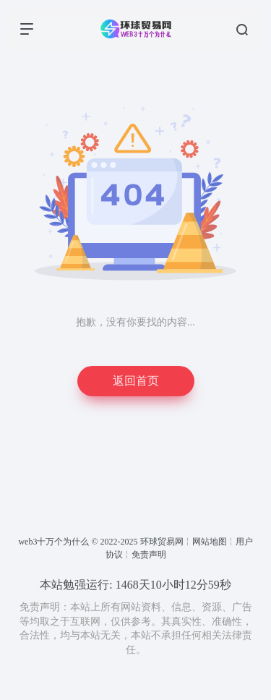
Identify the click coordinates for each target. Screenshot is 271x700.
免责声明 (149, 555)
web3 (27, 542)
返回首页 (136, 381)
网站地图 (209, 542)
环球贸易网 (162, 542)
